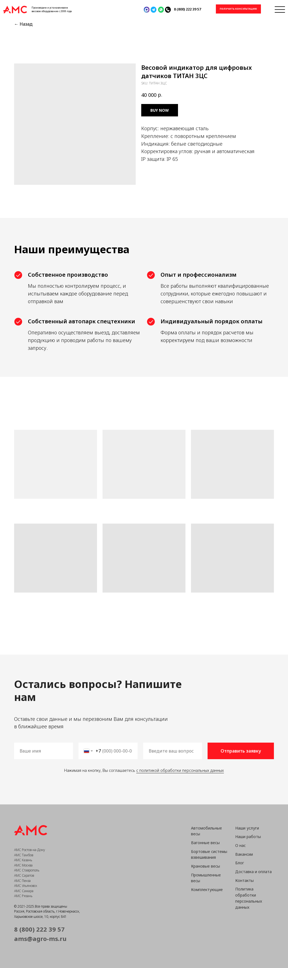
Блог (239, 862)
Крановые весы (205, 866)
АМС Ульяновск (25, 885)
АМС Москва (23, 865)
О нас (240, 845)
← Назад (23, 24)
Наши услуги (247, 828)
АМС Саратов (24, 875)
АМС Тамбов (23, 855)
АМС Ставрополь (26, 870)
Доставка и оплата (253, 871)
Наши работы (248, 836)
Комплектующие (207, 889)
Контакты (244, 880)
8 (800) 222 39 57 (187, 9)
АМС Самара (23, 891)
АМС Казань (23, 860)
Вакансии (244, 854)
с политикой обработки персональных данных (180, 770)
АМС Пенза (22, 880)
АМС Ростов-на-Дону (29, 849)
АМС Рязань (23, 896)
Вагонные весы (205, 842)
